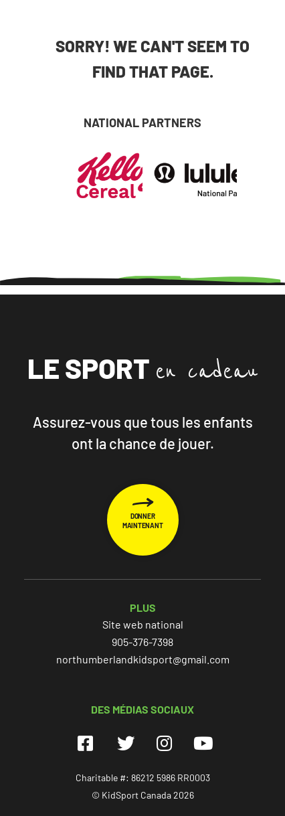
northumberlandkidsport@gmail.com (142, 659)
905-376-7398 (142, 641)
